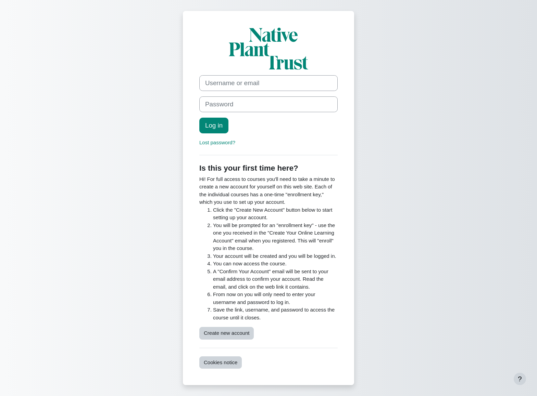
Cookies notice (220, 362)
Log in (214, 125)
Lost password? (217, 142)
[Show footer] (520, 379)
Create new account (226, 333)
